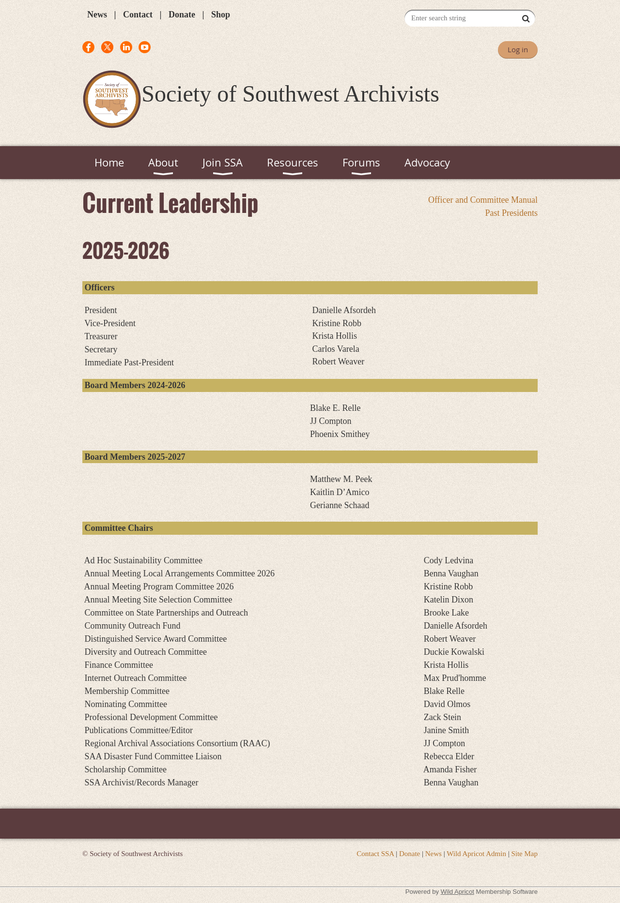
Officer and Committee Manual (483, 200)
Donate (182, 14)
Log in (518, 49)
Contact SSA (375, 854)
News (97, 14)
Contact (138, 14)
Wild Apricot (457, 891)
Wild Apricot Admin (476, 854)
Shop (220, 14)
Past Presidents (511, 213)
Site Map (524, 854)
